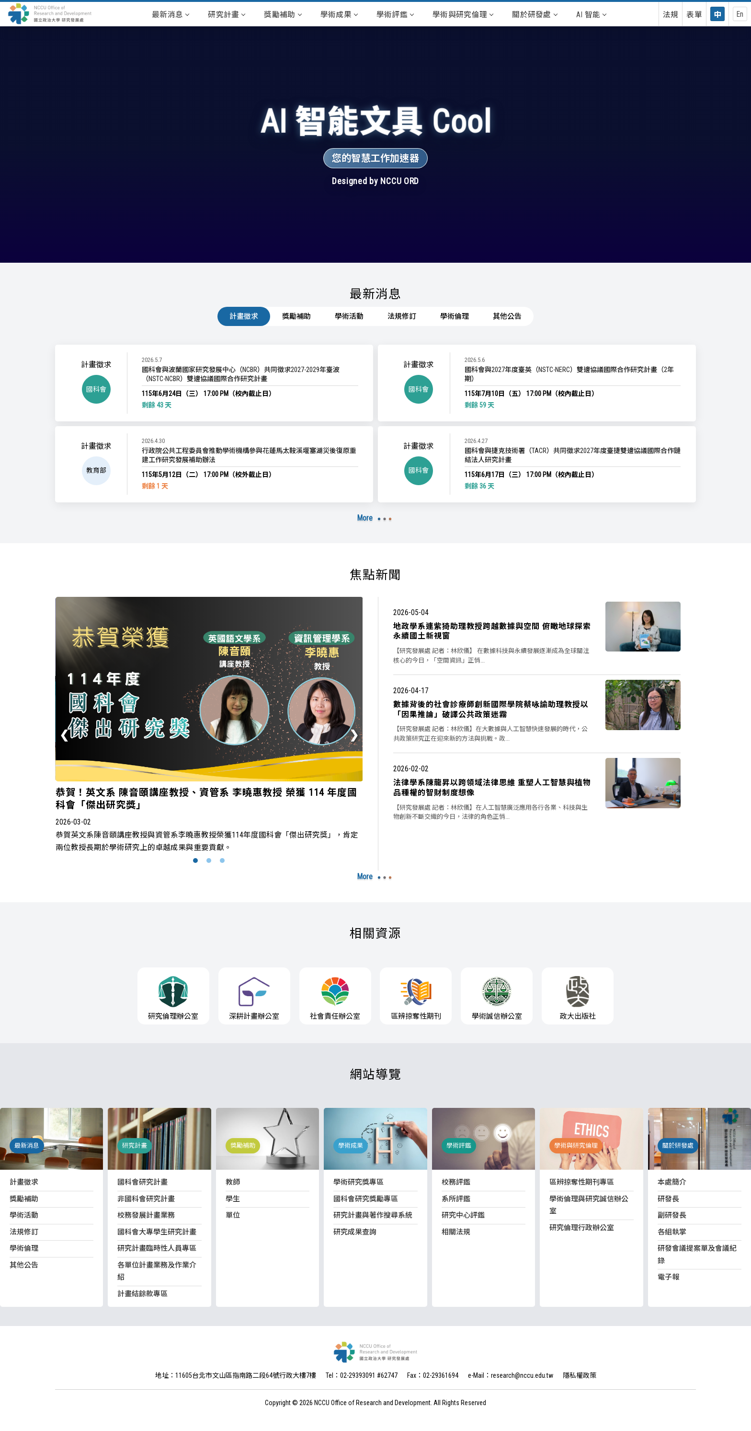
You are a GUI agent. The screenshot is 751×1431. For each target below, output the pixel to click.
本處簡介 (672, 1182)
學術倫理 (454, 316)
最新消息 (170, 14)
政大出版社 (578, 998)
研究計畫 (226, 14)
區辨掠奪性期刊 (416, 998)
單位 (233, 1215)
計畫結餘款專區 (142, 1294)
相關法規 (456, 1232)
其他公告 (507, 316)
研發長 (668, 1199)
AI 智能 (591, 14)
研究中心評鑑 (463, 1215)
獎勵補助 (282, 14)
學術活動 (349, 316)
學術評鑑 (394, 14)
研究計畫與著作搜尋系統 (372, 1215)
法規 (671, 14)
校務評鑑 (456, 1182)
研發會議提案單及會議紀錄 (697, 1254)
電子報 (668, 1277)
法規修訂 (401, 316)
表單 (694, 14)
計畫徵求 (243, 316)
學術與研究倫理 (462, 14)
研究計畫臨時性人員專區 (156, 1248)
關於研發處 (534, 14)
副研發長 (672, 1215)
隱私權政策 (579, 1375)
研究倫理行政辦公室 (581, 1227)
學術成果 (338, 14)
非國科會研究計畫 (146, 1199)
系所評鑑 (456, 1199)
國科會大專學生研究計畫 (156, 1232)
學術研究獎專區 (358, 1182)
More (365, 518)
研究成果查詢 (354, 1232)
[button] (195, 861)
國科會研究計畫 (142, 1182)
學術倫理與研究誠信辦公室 (588, 1205)
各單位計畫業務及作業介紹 (156, 1271)
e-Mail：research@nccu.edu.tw (510, 1375)
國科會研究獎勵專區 (365, 1199)
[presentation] (65, 735)
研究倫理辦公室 (173, 998)
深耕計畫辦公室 (254, 998)
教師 (233, 1182)
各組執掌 (672, 1232)
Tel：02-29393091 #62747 (362, 1375)
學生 (233, 1199)
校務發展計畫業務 (146, 1215)
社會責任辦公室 (335, 998)
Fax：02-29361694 (432, 1375)
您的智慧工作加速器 (375, 158)
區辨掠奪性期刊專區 (581, 1182)
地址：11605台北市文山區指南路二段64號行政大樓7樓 (235, 1375)
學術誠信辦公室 (497, 998)
